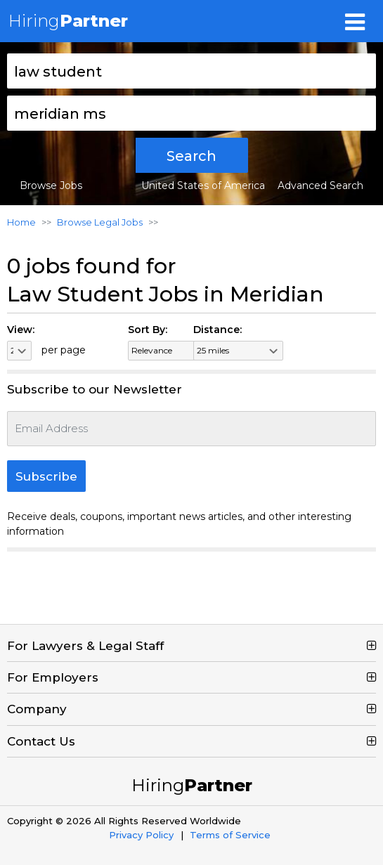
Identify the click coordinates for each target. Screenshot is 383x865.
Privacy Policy (141, 834)
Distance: (217, 329)
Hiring (68, 21)
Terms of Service (230, 834)
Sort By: (147, 329)
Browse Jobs (51, 185)
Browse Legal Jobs (100, 222)
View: (20, 329)
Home (21, 222)
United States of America (203, 185)
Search (191, 156)
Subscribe (46, 476)
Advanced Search (320, 185)
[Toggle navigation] (355, 21)
